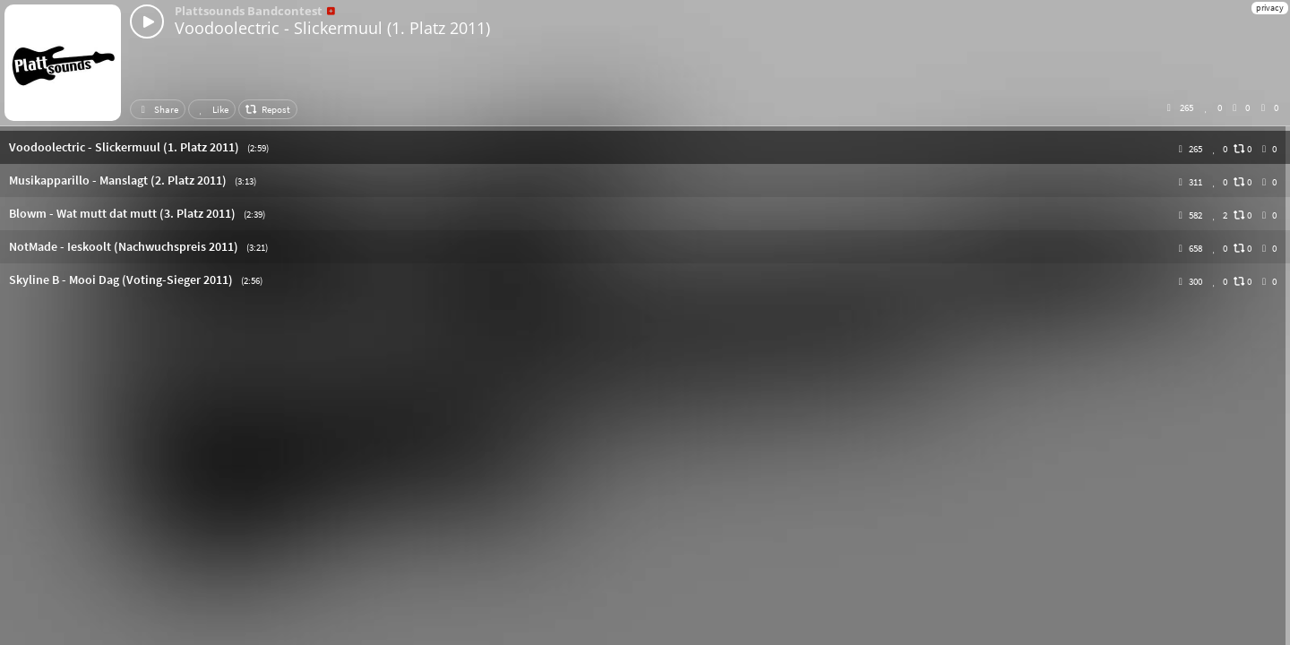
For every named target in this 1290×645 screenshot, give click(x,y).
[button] (645, 147)
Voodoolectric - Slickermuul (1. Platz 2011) (332, 28)
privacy (1270, 7)
